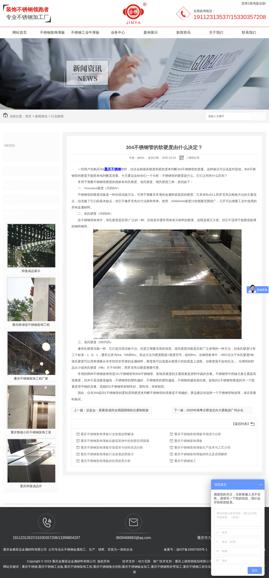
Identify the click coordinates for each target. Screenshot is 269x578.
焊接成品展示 (31, 271)
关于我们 (216, 32)
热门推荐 (18, 214)
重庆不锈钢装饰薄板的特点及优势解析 (200, 454)
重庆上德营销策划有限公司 (194, 561)
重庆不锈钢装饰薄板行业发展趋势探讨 (107, 454)
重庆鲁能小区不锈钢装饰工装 (31, 432)
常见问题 (18, 185)
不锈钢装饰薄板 (52, 32)
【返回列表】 (241, 424)
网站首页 (19, 32)
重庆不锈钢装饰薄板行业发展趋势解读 (107, 434)
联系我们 (249, 32)
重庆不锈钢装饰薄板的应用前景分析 (106, 461)
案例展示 (151, 32)
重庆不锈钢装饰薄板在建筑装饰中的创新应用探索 (115, 441)
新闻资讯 (183, 32)
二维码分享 (192, 157)
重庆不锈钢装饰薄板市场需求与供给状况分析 (112, 447)
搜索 (258, 117)
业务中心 (118, 32)
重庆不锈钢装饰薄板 (188, 441)
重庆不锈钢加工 (185, 461)
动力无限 (144, 561)
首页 (28, 116)
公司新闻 (18, 156)
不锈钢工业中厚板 (85, 32)
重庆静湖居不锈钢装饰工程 (31, 324)
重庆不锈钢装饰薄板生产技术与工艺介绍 (202, 447)
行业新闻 (57, 116)
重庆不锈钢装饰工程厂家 (31, 378)
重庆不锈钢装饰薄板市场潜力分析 (197, 434)
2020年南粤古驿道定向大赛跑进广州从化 (215, 410)
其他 (14, 199)
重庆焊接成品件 (31, 486)
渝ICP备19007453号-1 (191, 549)
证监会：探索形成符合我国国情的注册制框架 (117, 410)
